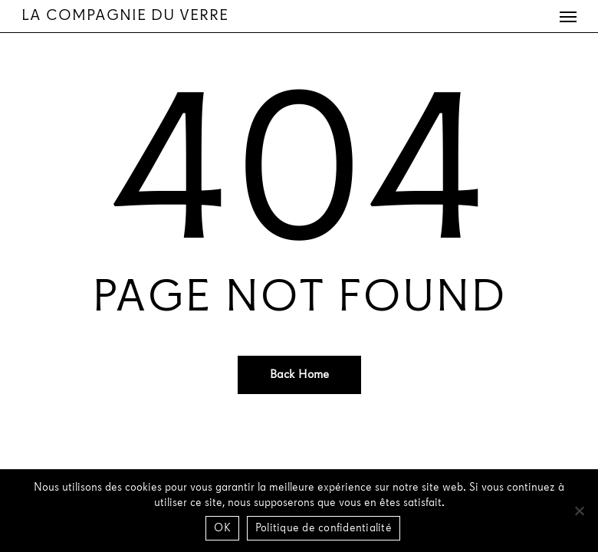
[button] (568, 16)
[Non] (578, 510)
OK (222, 529)
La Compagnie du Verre (124, 16)
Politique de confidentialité (323, 529)
